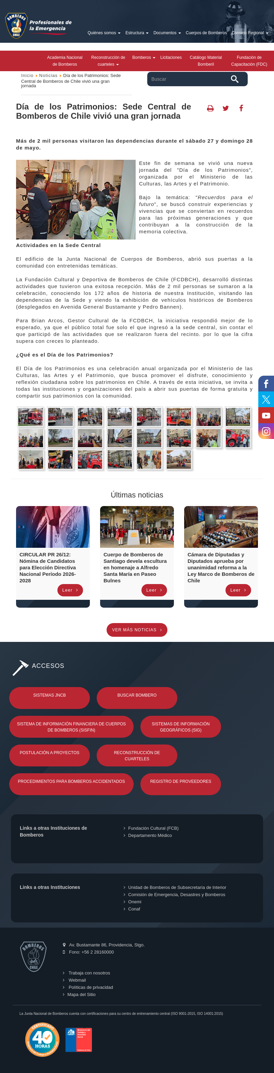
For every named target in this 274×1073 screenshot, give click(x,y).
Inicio (27, 75)
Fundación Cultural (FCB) (151, 828)
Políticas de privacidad (88, 987)
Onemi (132, 901)
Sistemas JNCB (49, 695)
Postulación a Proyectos (50, 752)
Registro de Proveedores (180, 781)
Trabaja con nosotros (86, 972)
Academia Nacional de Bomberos (64, 61)
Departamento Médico (148, 835)
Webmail (74, 980)
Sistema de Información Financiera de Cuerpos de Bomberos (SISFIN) (71, 727)
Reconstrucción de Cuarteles (137, 755)
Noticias (48, 75)
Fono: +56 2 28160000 (88, 952)
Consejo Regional (250, 32)
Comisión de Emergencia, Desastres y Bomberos (174, 894)
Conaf (132, 909)
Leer (70, 590)
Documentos (167, 32)
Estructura (137, 32)
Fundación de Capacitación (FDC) (249, 61)
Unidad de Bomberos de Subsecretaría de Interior (175, 887)
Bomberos (143, 57)
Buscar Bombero (137, 695)
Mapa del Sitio (79, 994)
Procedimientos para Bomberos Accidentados (71, 781)
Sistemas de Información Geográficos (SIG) (180, 727)
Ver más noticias (137, 630)
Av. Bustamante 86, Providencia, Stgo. (104, 944)
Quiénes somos (104, 32)
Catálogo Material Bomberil (206, 61)
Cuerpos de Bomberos (206, 32)
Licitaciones (171, 57)
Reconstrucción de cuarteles (108, 61)
